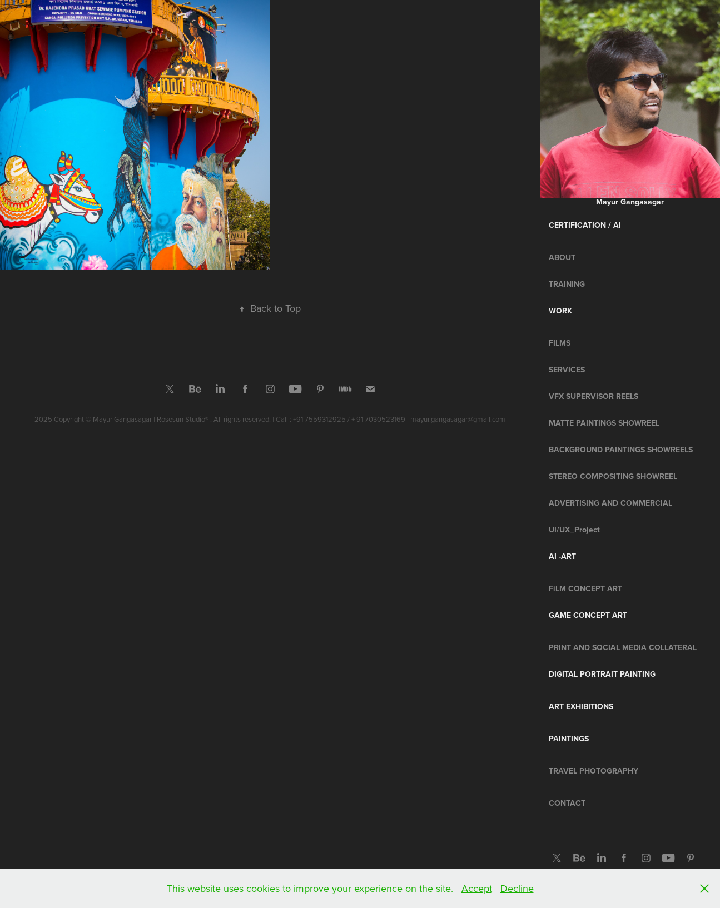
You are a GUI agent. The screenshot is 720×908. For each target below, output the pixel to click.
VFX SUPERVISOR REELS (593, 396)
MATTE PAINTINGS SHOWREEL (604, 422)
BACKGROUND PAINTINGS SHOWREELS (621, 449)
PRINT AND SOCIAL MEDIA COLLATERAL (623, 647)
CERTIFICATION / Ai (585, 225)
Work (560, 310)
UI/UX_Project (574, 529)
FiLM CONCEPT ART (585, 588)
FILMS (559, 342)
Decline (517, 888)
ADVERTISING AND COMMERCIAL (610, 502)
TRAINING (567, 284)
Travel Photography (593, 770)
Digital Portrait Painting (602, 674)
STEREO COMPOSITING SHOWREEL (613, 476)
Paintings (569, 738)
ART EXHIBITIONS (581, 706)
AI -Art (562, 556)
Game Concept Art (588, 615)
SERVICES (567, 369)
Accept (476, 888)
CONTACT (567, 803)
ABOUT (562, 257)
